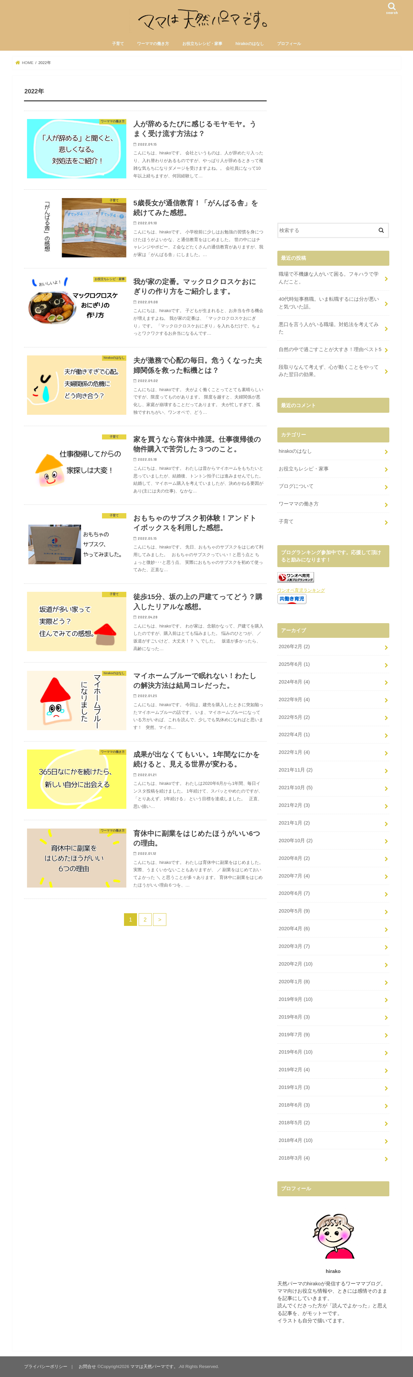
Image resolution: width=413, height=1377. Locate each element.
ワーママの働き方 (153, 43)
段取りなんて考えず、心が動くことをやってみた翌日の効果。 (329, 370)
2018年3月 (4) (294, 1158)
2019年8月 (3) (294, 1017)
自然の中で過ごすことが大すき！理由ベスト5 (330, 349)
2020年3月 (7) (294, 946)
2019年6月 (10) (296, 1052)
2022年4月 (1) (294, 734)
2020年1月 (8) (294, 981)
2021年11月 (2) (296, 770)
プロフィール (289, 43)
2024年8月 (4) (294, 681)
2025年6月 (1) (294, 664)
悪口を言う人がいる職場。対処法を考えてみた (329, 328)
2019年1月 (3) (294, 1087)
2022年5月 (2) (294, 717)
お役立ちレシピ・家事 (202, 43)
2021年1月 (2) (294, 823)
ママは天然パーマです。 (154, 1366)
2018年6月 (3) (294, 1105)
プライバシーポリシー (45, 1366)
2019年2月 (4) (294, 1069)
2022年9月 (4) (294, 699)
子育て (118, 43)
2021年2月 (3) (294, 805)
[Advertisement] (333, 153)
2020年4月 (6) (294, 928)
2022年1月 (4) (294, 752)
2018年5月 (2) (294, 1122)
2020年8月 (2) (294, 858)
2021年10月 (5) (296, 787)
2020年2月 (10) (296, 964)
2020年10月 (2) (296, 840)
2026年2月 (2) (294, 646)
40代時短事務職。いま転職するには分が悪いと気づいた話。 (329, 302)
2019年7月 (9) (294, 1034)
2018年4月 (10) (296, 1140)
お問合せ (87, 1366)
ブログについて (296, 486)
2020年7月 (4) (294, 876)
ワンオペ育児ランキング (301, 590)
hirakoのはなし (249, 43)
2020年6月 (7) (294, 893)
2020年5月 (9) (294, 911)
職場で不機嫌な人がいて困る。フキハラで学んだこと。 (329, 277)
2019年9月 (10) (296, 999)
